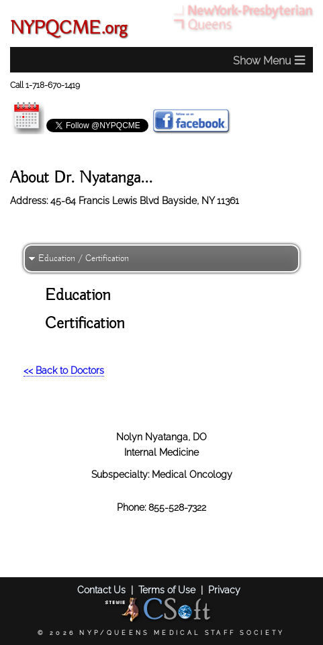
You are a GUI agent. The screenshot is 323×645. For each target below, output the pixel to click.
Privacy (224, 589)
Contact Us (101, 589)
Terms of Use (166, 589)
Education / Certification (83, 258)
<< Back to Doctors (64, 370)
